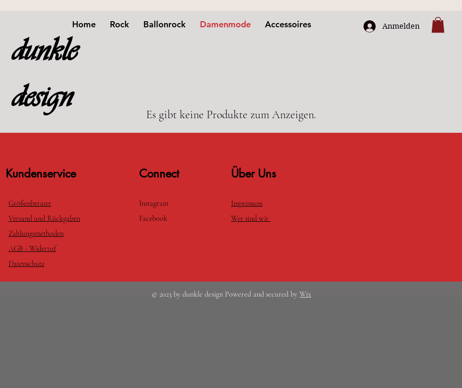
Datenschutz (26, 263)
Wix (305, 294)
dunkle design (44, 73)
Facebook (154, 218)
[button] (438, 24)
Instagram (153, 203)
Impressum (247, 203)
